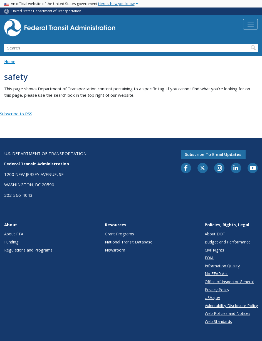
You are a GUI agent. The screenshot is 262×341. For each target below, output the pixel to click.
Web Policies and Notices (227, 313)
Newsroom (115, 250)
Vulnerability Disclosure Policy (231, 305)
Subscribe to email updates (213, 154)
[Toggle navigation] (250, 24)
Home (9, 61)
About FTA (13, 234)
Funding (11, 242)
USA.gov (212, 297)
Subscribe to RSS (16, 113)
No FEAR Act (216, 273)
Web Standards (218, 321)
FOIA (209, 257)
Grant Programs (119, 234)
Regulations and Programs (28, 250)
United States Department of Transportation (46, 11)
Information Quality (222, 265)
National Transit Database (128, 242)
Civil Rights (214, 250)
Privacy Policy (217, 289)
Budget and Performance (228, 242)
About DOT (215, 234)
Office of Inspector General (229, 281)
